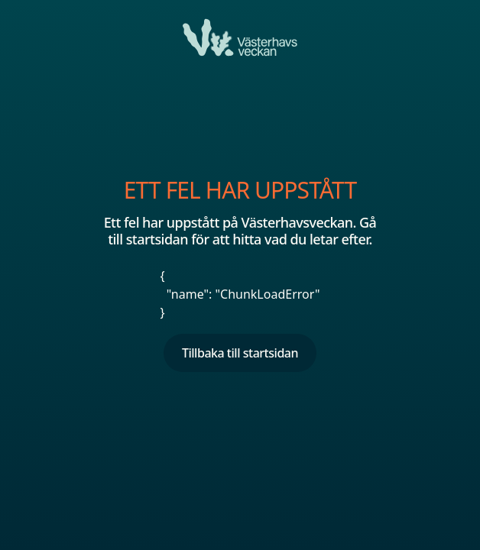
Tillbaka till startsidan (240, 353)
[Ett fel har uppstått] (240, 37)
